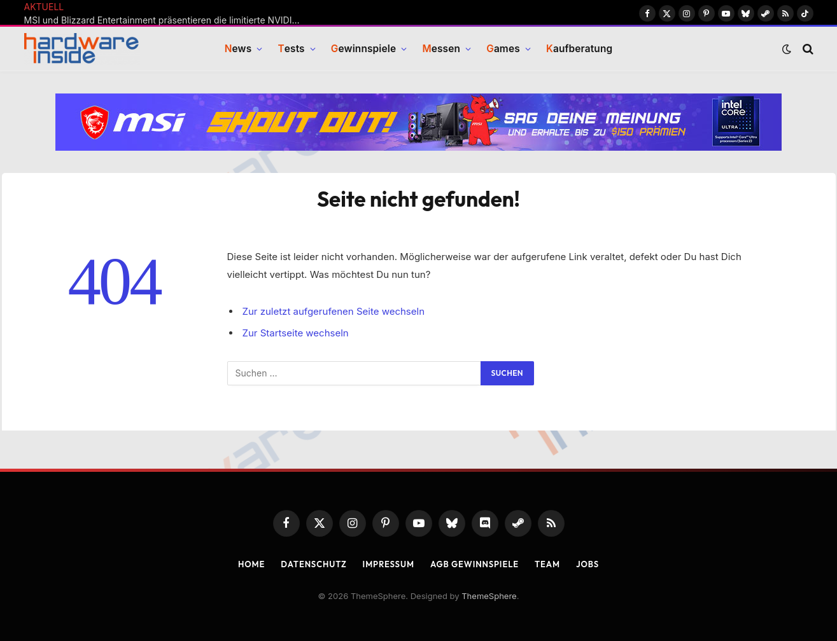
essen (441, 49)
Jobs (587, 564)
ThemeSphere (488, 596)
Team (547, 564)
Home (251, 564)
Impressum (388, 564)
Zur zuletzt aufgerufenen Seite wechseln (334, 311)
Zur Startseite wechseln (296, 333)
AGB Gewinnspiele (474, 564)
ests (291, 49)
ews (238, 49)
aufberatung (579, 49)
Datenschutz (313, 564)
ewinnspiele (363, 49)
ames (503, 49)
